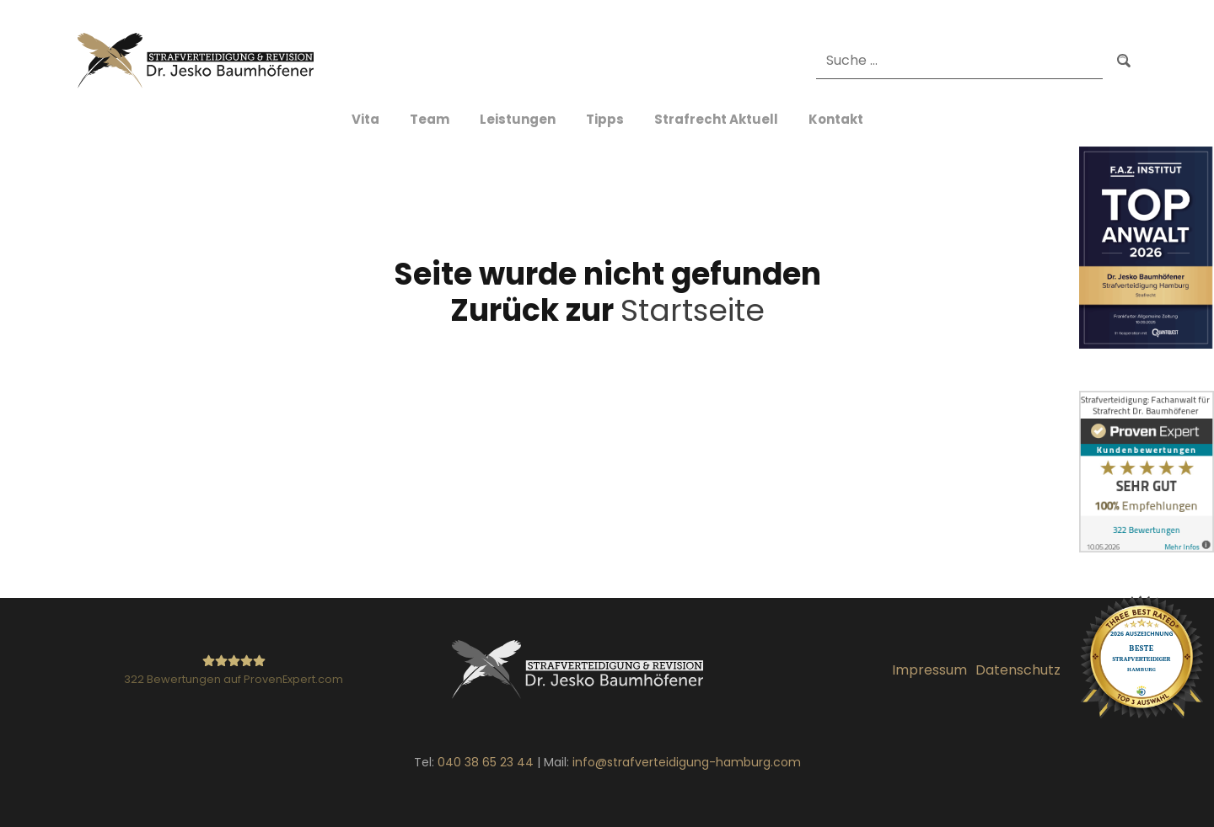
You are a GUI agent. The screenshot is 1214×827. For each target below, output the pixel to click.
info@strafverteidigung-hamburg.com (686, 762)
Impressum (929, 670)
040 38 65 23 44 (486, 762)
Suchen (1123, 60)
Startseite (692, 310)
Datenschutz (1018, 670)
